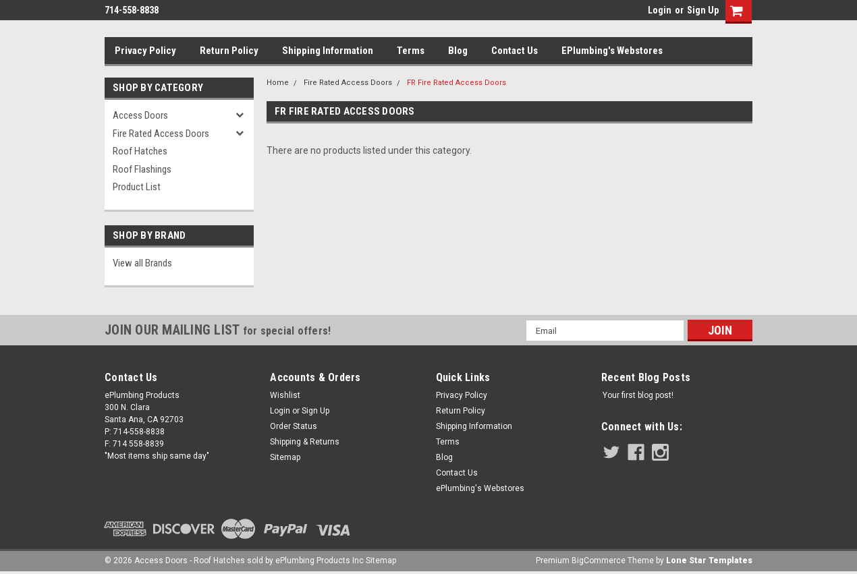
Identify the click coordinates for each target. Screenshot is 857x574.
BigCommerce (599, 560)
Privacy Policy (145, 51)
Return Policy (229, 51)
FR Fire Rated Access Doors (456, 82)
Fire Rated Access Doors (161, 133)
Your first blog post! (638, 395)
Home (278, 82)
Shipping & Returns (304, 442)
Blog (458, 51)
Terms (410, 51)
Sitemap (285, 457)
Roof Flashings (142, 169)
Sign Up (703, 10)
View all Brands (142, 263)
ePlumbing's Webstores (612, 51)
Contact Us (514, 51)
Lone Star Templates (709, 560)
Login (659, 10)
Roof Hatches (140, 151)
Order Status (293, 426)
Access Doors (140, 115)
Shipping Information (327, 51)
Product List (137, 187)
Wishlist (285, 395)
